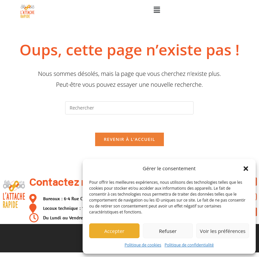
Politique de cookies (143, 245)
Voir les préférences (223, 231)
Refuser (168, 231)
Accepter (114, 231)
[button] (246, 168)
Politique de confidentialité (189, 245)
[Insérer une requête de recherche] (129, 107)
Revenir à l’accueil (129, 141)
